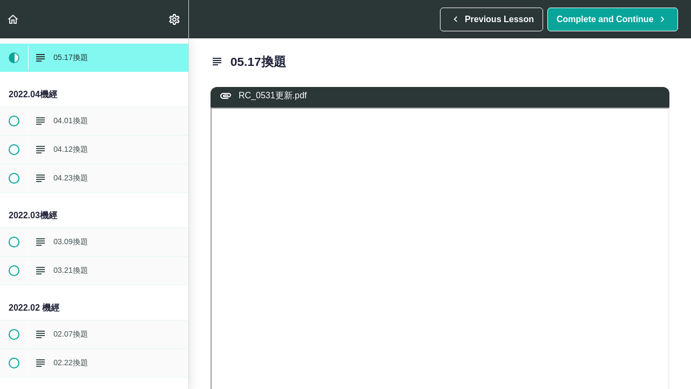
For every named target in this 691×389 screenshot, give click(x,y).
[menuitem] (174, 19)
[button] (13, 19)
